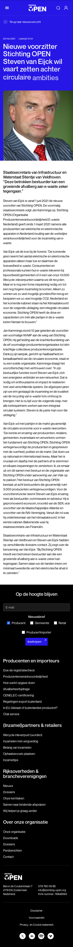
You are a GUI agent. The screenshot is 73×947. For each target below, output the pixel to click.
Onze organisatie (14, 832)
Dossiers (9, 792)
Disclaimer (36, 910)
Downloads (10, 838)
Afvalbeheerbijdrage (16, 689)
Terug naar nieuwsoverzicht (25, 21)
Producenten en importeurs (31, 660)
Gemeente (39, 623)
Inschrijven (34, 641)
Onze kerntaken (13, 798)
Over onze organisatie (25, 822)
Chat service (11, 714)
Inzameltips (10, 760)
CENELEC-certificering (18, 695)
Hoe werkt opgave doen (19, 683)
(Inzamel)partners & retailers (32, 725)
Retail (60, 623)
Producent (16, 623)
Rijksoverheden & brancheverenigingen (25, 773)
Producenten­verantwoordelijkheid (25, 676)
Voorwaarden (36, 917)
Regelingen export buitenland (22, 701)
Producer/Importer (36, 632)
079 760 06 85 (47, 886)
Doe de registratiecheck (19, 670)
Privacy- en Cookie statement (36, 924)
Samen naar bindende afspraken (24, 804)
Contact (8, 857)
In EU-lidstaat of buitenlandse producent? (30, 708)
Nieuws (8, 786)
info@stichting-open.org (52, 890)
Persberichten (12, 850)
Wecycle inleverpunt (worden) (22, 735)
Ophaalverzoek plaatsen (19, 754)
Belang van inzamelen (17, 747)
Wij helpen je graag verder (20, 811)
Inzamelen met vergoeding (20, 741)
